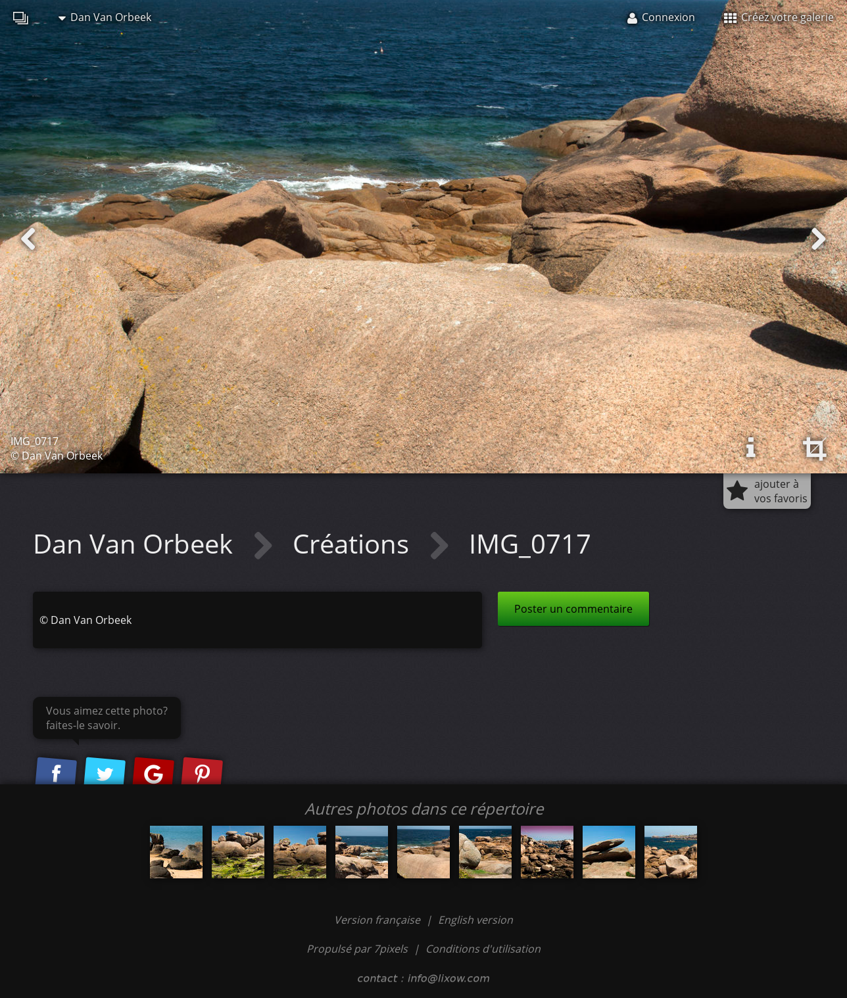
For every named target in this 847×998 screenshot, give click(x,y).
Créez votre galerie (779, 17)
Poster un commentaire (573, 609)
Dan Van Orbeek (105, 17)
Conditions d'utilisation (483, 948)
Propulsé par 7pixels (357, 948)
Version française (378, 920)
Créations (354, 543)
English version (475, 920)
